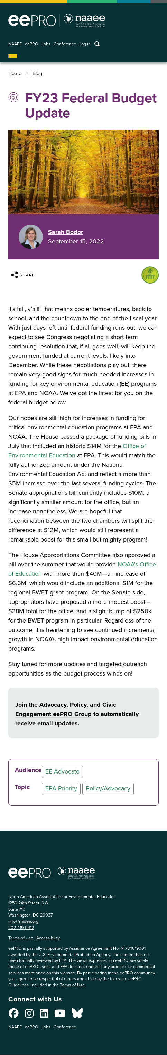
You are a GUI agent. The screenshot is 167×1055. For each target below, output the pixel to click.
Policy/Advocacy (108, 788)
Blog (37, 73)
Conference (65, 44)
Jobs (45, 44)
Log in (85, 44)
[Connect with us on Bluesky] (77, 1015)
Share (23, 274)
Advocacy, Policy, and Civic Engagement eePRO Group (65, 709)
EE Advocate (62, 771)
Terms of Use (20, 938)
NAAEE (15, 44)
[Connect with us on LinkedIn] (44, 1015)
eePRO (31, 44)
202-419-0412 (21, 927)
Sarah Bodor (65, 231)
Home (14, 73)
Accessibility (48, 938)
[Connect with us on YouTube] (59, 1015)
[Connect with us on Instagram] (29, 1015)
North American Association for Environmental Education (56, 20)
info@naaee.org (23, 921)
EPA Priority (61, 788)
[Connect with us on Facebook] (14, 1015)
